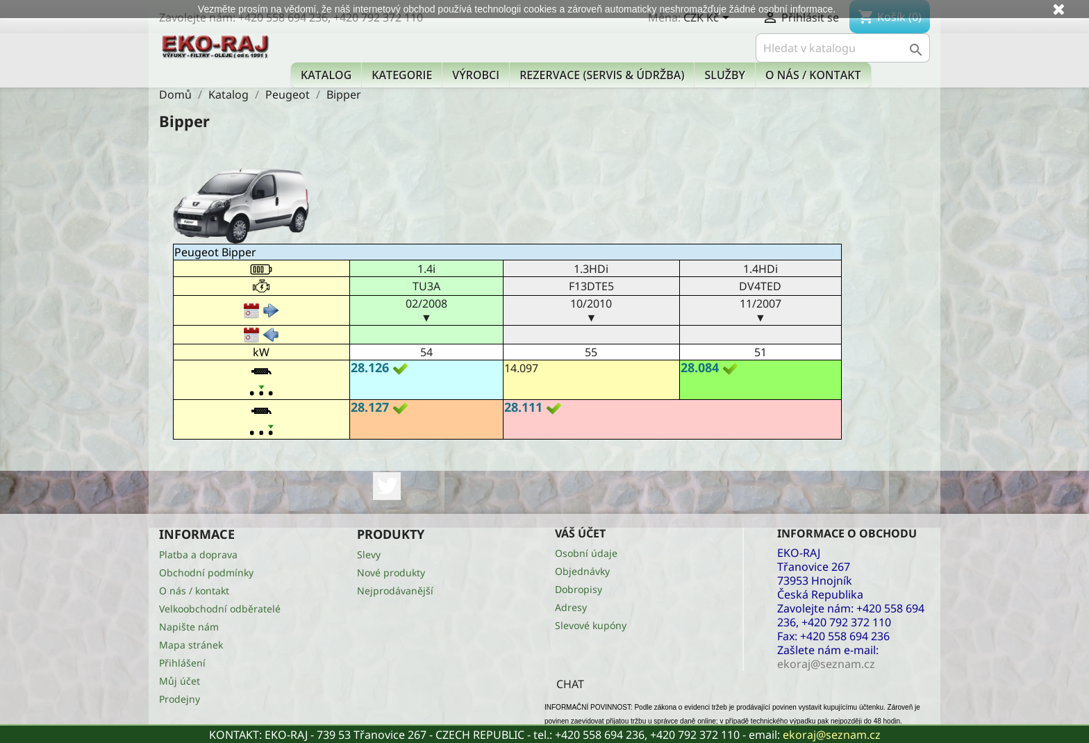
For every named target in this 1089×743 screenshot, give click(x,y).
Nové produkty (391, 572)
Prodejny (179, 699)
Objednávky (582, 571)
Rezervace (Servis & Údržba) (601, 75)
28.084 (700, 367)
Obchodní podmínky (206, 572)
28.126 (370, 367)
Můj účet (179, 680)
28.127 (370, 407)
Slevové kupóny (590, 625)
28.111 (523, 407)
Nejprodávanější (395, 590)
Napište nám (189, 626)
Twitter (387, 486)
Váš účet (580, 533)
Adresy (571, 607)
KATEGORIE (402, 75)
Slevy (369, 554)
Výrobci (475, 75)
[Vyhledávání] (843, 47)
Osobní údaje (586, 553)
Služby (724, 75)
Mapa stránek (191, 644)
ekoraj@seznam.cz (832, 734)
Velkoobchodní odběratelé (220, 608)
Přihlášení (182, 662)
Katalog (326, 75)
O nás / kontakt (813, 75)
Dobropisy (578, 589)
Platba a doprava (198, 554)
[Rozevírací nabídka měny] (708, 18)
